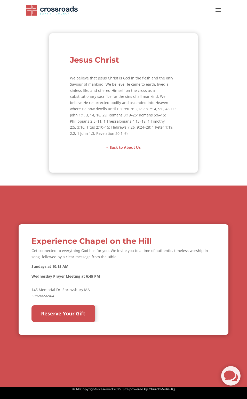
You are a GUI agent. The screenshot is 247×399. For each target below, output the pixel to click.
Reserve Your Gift (63, 313)
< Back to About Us (123, 147)
